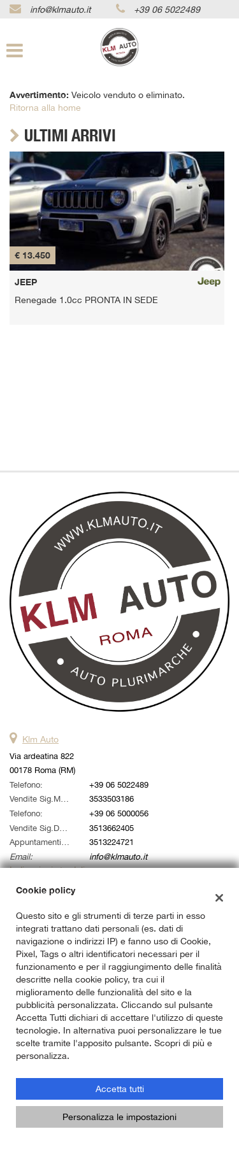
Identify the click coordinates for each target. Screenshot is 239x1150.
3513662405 (111, 828)
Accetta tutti (120, 1089)
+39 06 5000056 (118, 813)
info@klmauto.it (60, 9)
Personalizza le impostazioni (119, 1117)
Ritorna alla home (45, 108)
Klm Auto (40, 739)
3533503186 (111, 798)
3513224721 (111, 842)
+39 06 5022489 (167, 9)
